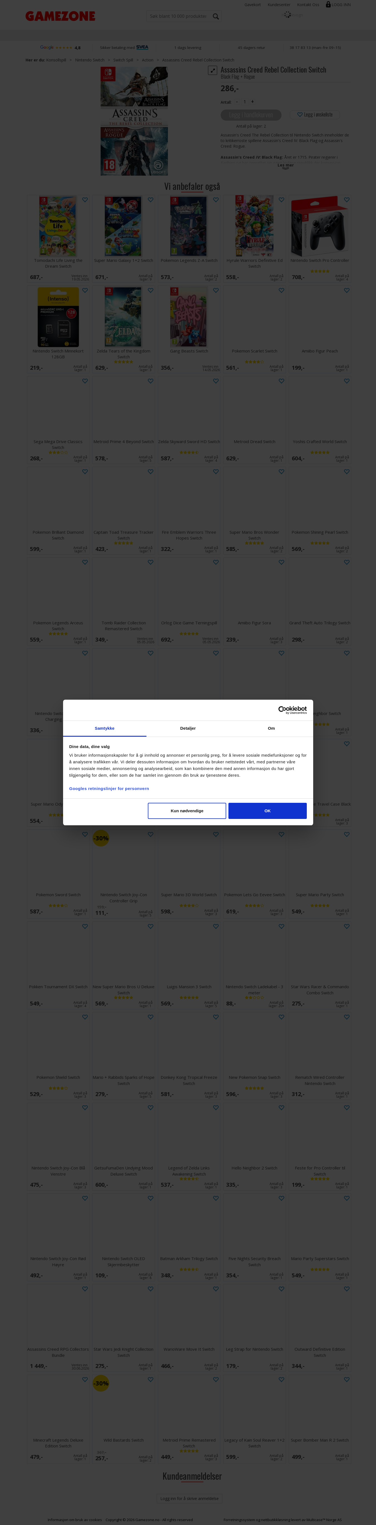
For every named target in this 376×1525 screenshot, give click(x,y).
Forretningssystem (239, 1519)
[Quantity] (244, 101)
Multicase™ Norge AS (324, 1519)
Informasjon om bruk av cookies (75, 1519)
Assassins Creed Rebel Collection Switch (198, 60)
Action (147, 60)
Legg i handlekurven (251, 114)
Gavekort (253, 4)
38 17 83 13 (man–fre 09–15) (315, 47)
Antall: (226, 102)
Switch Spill (123, 60)
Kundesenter (279, 4)
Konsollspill (56, 60)
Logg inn (341, 4)
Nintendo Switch (89, 60)
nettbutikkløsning (275, 1519)
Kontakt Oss (308, 4)
